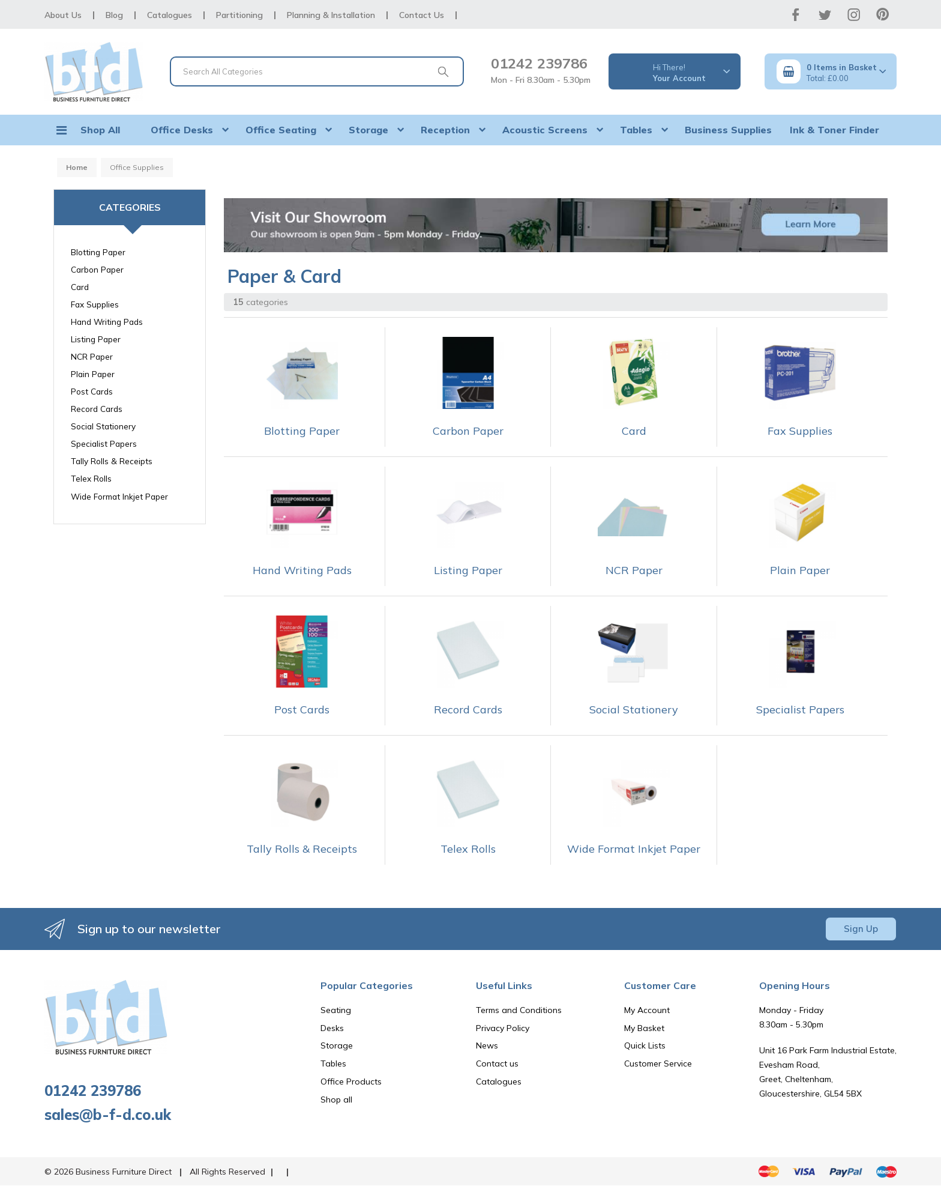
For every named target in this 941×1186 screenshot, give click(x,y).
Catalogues (169, 15)
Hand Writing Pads (107, 321)
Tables (636, 130)
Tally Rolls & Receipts (111, 461)
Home (77, 167)
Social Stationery (103, 426)
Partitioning (239, 15)
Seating (335, 1010)
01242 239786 (539, 63)
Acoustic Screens (545, 130)
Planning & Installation (331, 15)
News (487, 1045)
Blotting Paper (98, 252)
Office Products (351, 1081)
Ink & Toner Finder (834, 130)
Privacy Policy (502, 1028)
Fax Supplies (95, 304)
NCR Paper (92, 356)
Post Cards (92, 391)
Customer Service (658, 1063)
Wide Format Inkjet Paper (119, 496)
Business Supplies (728, 130)
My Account (647, 1010)
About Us (63, 15)
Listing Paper (96, 339)
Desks (332, 1028)
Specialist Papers (104, 443)
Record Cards (96, 409)
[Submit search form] (443, 71)
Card (80, 287)
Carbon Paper (97, 269)
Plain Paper (93, 374)
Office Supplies (137, 167)
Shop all (336, 1099)
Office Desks (182, 130)
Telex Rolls (91, 478)
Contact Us (421, 15)
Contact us (497, 1063)
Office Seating (280, 130)
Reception (445, 130)
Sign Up (861, 928)
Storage (368, 130)
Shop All (100, 130)
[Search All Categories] (317, 71)
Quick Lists (645, 1045)
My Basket (644, 1028)
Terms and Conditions (519, 1010)
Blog (114, 15)
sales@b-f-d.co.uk (107, 1115)
